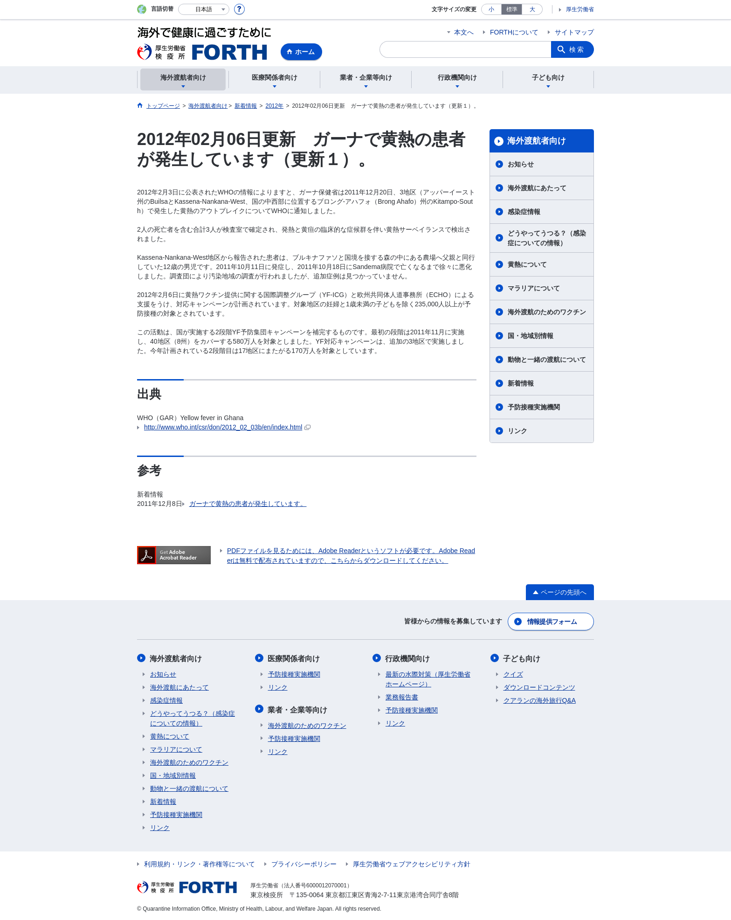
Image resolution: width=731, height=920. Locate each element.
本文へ (464, 32)
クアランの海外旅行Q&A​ (539, 699)
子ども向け (522, 658)
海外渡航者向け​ (536, 140)
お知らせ (521, 164)
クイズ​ (513, 673)
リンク (517, 431)
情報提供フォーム (552, 621)
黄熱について (527, 264)
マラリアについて (534, 288)
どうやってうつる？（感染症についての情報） (547, 238)
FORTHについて (514, 32)
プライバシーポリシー (304, 863)
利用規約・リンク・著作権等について (199, 863)
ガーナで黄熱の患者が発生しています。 (248, 503)
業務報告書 (402, 696)
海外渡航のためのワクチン (547, 312)
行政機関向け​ (408, 658)
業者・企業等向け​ (298, 708)
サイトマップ (574, 32)
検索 (577, 49)
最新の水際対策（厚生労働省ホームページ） (428, 678)
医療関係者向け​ (294, 658)
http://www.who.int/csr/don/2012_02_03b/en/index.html (227, 427)
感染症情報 (524, 211)
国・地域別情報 (530, 335)
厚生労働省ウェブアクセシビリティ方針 (411, 863)
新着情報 (521, 383)
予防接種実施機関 (534, 407)
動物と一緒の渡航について (547, 359)
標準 (511, 9)
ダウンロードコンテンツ (539, 686)
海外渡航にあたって (537, 188)
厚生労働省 (580, 9)
